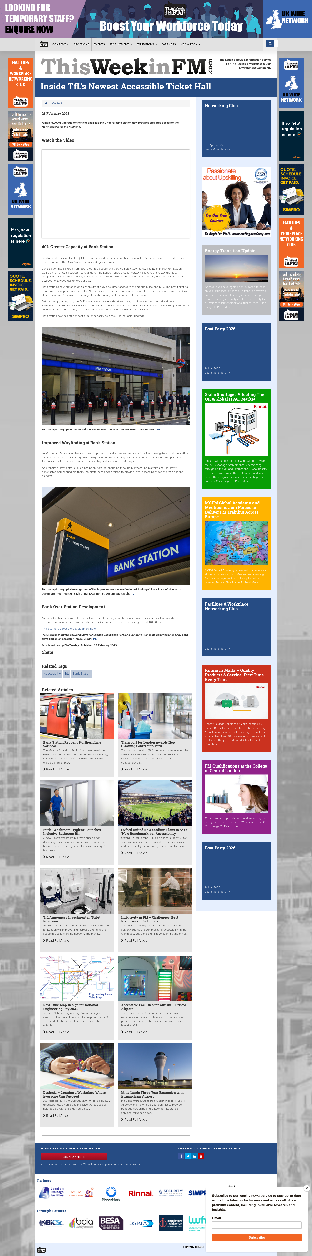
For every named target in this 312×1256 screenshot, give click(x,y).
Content (60, 44)
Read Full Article (56, 769)
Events (99, 44)
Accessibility (52, 673)
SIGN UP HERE (74, 1157)
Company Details (193, 1247)
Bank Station (81, 673)
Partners (168, 44)
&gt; (116, 194)
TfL (67, 673)
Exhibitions (146, 44)
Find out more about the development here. (69, 628)
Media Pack (190, 44)
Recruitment (120, 44)
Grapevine (81, 44)
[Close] (307, 1188)
